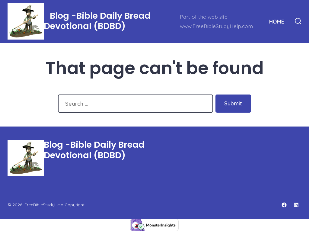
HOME (276, 21)
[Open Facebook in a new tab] (284, 205)
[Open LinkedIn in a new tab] (296, 205)
